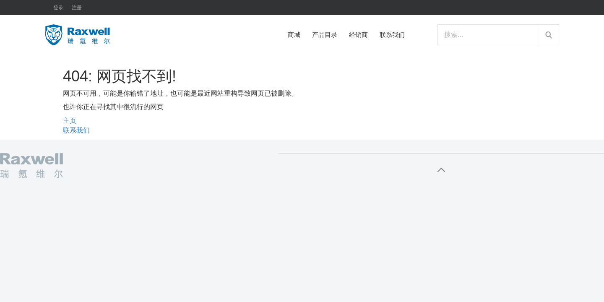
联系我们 (76, 130)
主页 (69, 120)
